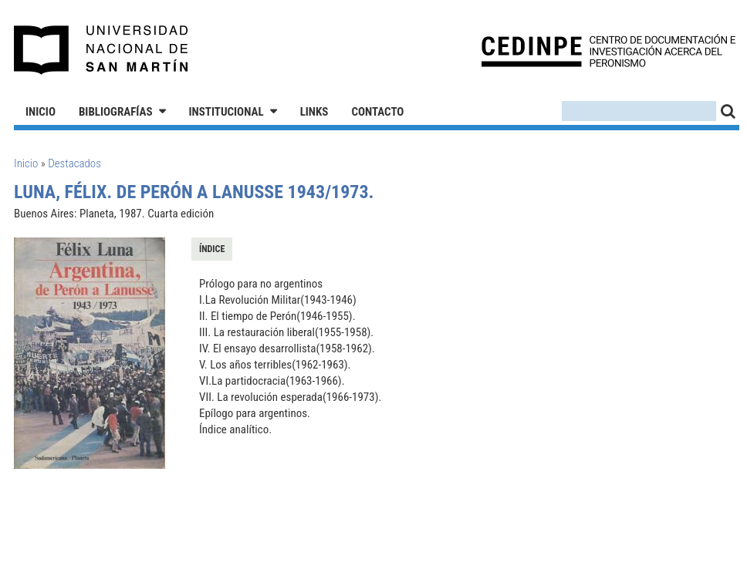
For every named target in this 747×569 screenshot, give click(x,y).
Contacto (377, 112)
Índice (212, 249)
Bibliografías (116, 112)
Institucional (226, 112)
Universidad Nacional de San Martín (101, 50)
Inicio (40, 112)
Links (314, 112)
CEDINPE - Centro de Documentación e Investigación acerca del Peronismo (608, 50)
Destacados (74, 163)
